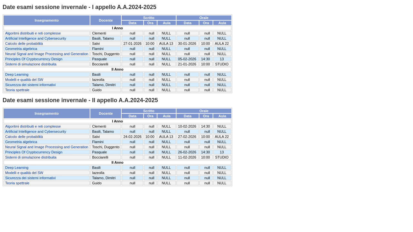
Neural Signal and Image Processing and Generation (46, 54)
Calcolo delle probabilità (24, 43)
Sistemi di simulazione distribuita (30, 64)
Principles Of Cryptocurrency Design (33, 59)
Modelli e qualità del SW (24, 80)
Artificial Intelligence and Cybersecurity (35, 38)
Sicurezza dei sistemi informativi (30, 85)
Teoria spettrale (17, 90)
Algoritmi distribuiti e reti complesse (33, 33)
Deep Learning (16, 74)
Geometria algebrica (21, 49)
